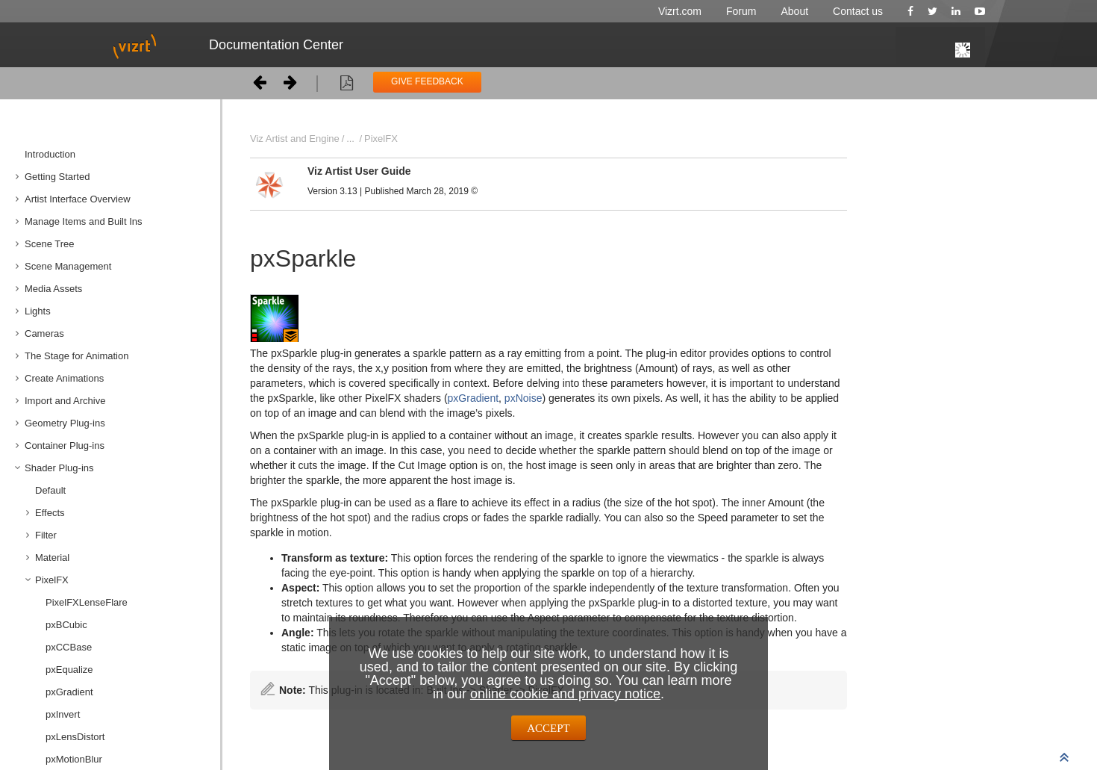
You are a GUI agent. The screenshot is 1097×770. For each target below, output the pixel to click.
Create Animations (64, 378)
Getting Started (57, 176)
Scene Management (68, 266)
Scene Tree (50, 243)
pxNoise (523, 398)
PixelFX (52, 580)
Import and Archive (65, 400)
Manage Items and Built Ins (84, 221)
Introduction (50, 154)
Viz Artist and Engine (295, 138)
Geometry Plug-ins (65, 423)
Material (52, 557)
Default (50, 490)
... (350, 138)
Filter (46, 535)
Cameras (44, 333)
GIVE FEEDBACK (427, 81)
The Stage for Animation (76, 355)
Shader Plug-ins (59, 468)
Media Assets (53, 288)
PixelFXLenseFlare (87, 602)
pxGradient (473, 398)
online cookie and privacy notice (565, 693)
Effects (50, 512)
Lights (38, 311)
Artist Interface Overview (78, 199)
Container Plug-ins (64, 445)
